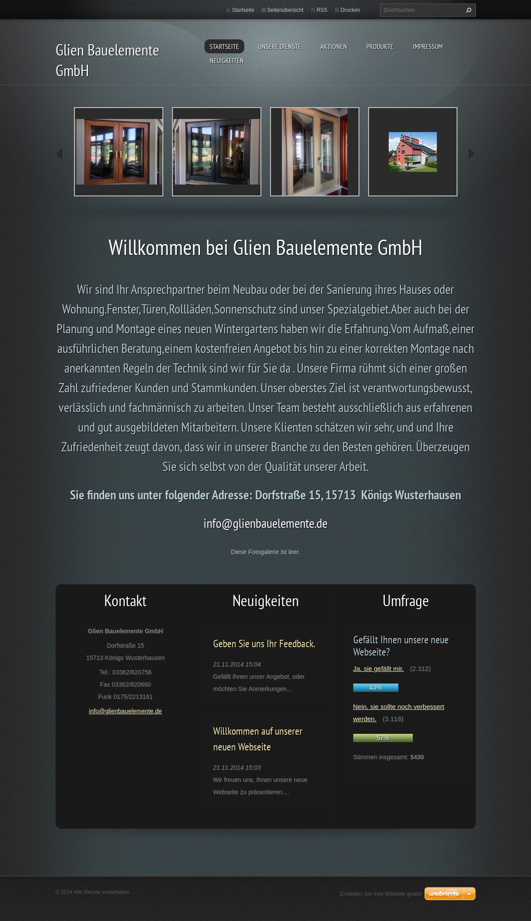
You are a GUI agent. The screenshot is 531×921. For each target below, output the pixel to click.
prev (60, 154)
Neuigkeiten (227, 60)
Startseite (224, 46)
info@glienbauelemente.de (265, 522)
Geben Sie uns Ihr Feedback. (264, 643)
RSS (321, 10)
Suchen (467, 10)
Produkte (380, 46)
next (471, 154)
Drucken (350, 10)
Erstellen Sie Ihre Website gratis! (381, 893)
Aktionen (333, 46)
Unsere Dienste (279, 46)
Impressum (428, 46)
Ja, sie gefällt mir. (378, 668)
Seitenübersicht (285, 10)
